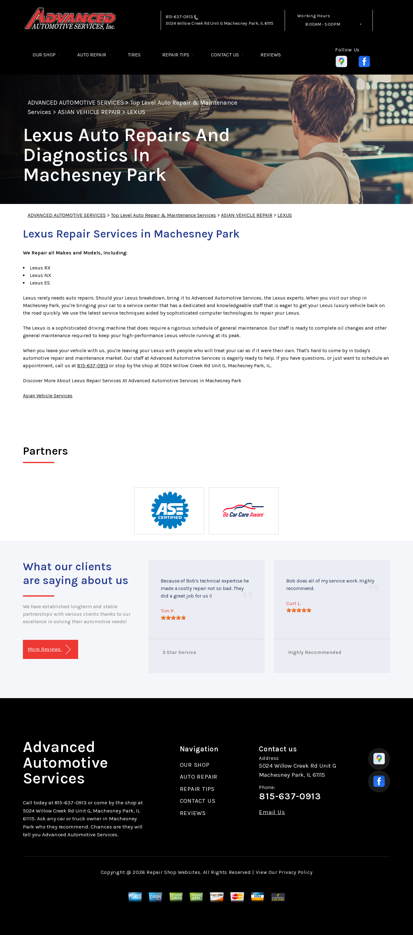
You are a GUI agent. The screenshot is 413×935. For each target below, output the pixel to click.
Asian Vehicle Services (47, 396)
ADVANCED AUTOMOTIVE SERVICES (76, 102)
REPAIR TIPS (175, 55)
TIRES (134, 55)
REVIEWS (270, 55)
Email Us (272, 812)
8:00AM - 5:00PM (322, 24)
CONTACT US (225, 55)
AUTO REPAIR (91, 55)
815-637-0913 (179, 16)
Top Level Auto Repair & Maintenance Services (163, 215)
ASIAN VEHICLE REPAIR (89, 112)
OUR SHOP (44, 55)
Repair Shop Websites (173, 872)
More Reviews (49, 650)
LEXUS (136, 112)
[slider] (173, 617)
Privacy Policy (295, 872)
